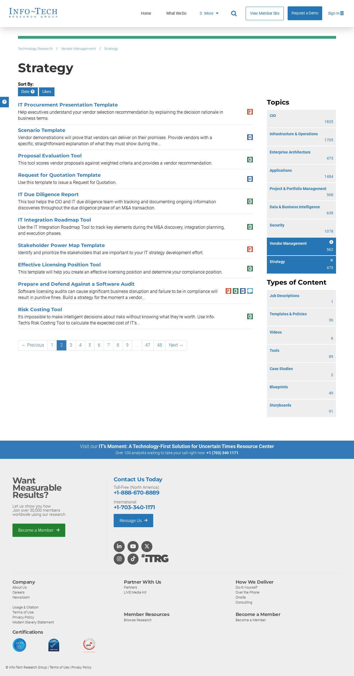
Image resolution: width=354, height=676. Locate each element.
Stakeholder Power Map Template (61, 245)
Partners (130, 587)
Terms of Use (23, 612)
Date (28, 91)
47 (147, 345)
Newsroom (21, 597)
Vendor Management (78, 48)
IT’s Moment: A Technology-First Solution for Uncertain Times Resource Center (186, 446)
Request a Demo (304, 13)
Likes (46, 91)
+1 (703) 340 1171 (222, 453)
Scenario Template (41, 130)
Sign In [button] (335, 13)
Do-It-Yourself (246, 587)
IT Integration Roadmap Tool (54, 220)
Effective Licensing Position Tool (59, 264)
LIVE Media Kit (135, 592)
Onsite (241, 597)
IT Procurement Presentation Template (68, 105)
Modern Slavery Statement (33, 622)
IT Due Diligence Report (48, 194)
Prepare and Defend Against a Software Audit (76, 284)
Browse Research (138, 620)
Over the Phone (247, 592)
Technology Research (35, 48)
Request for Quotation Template (59, 175)
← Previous (33, 345)
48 (159, 345)
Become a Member (39, 530)
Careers (18, 592)
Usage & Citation (25, 607)
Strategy (111, 48)
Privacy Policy (23, 617)
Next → (176, 345)
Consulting (244, 602)
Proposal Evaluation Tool (50, 155)
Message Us (134, 520)
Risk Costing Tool (40, 309)
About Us (19, 587)
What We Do (176, 13)
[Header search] (235, 13)
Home (146, 13)
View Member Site (264, 13)
